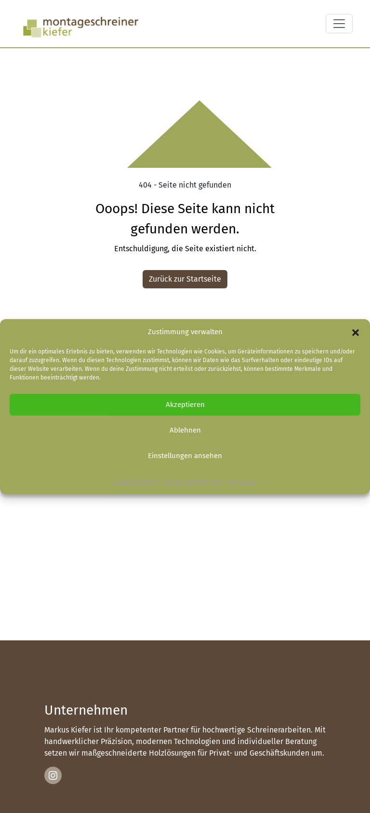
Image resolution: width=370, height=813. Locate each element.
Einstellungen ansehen (185, 455)
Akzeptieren (185, 404)
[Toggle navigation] (339, 23)
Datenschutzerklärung (192, 481)
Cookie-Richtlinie (136, 481)
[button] (355, 332)
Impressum (242, 481)
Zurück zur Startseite (185, 279)
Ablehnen (185, 430)
